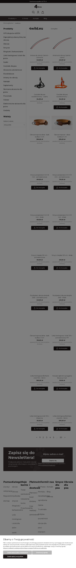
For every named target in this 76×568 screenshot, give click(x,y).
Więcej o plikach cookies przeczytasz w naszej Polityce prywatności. (25, 548)
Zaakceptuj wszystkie (15, 556)
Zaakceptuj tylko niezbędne (17, 552)
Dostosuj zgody (42, 552)
